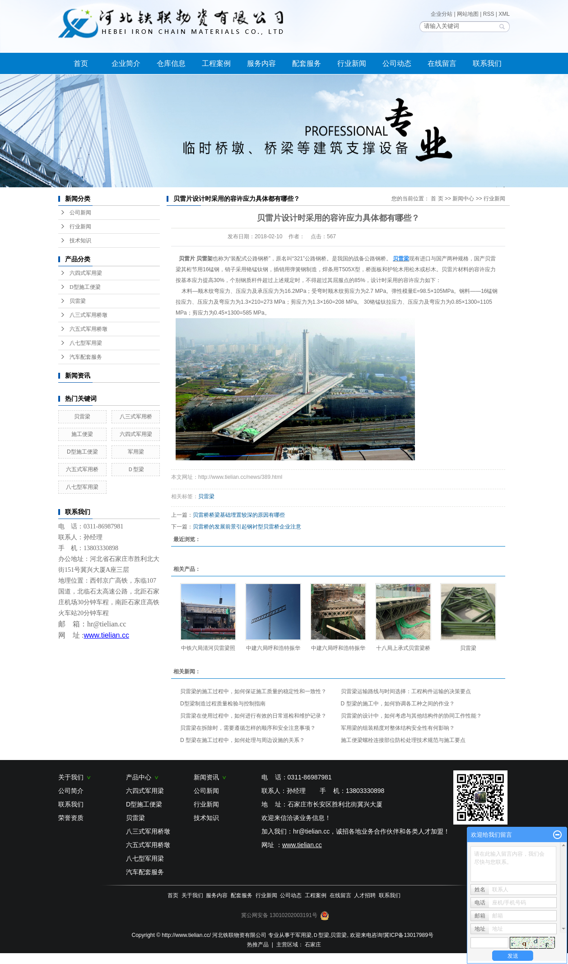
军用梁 (136, 452)
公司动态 (396, 63)
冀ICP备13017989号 (408, 935)
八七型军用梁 (86, 343)
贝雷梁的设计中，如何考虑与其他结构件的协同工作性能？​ (411, 716)
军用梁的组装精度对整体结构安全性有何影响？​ (398, 728)
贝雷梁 (78, 301)
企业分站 (441, 14)
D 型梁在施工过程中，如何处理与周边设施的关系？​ (242, 740)
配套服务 (306, 63)
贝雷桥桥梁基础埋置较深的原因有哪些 (239, 515)
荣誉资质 (71, 817)
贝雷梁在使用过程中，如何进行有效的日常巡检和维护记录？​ (253, 716)
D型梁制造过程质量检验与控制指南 (222, 703)
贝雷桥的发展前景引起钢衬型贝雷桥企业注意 (247, 527)
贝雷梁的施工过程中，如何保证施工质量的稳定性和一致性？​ (253, 691)
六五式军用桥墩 (88, 329)
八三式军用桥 (136, 416)
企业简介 (126, 63)
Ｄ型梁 (136, 469)
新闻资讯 (210, 777)
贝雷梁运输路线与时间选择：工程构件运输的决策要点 (406, 691)
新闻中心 (463, 198)
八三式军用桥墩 (88, 315)
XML (504, 14)
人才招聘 (365, 895)
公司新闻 (80, 212)
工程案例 (216, 63)
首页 (81, 63)
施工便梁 (82, 434)
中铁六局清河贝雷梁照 (208, 648)
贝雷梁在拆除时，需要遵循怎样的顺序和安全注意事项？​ (248, 728)
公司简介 (71, 790)
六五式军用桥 (82, 469)
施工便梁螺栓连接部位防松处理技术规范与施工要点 (403, 740)
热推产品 (258, 944)
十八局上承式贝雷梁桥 (403, 648)
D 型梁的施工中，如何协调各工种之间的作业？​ (398, 703)
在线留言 (442, 63)
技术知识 (80, 240)
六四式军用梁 (86, 273)
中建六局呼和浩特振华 (273, 648)
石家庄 (313, 944)
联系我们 (487, 63)
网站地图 (468, 14)
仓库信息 (171, 63)
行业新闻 (351, 63)
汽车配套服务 (86, 357)
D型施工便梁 (85, 287)
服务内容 (261, 63)
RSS (488, 14)
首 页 (437, 198)
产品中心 (142, 777)
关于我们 (74, 777)
